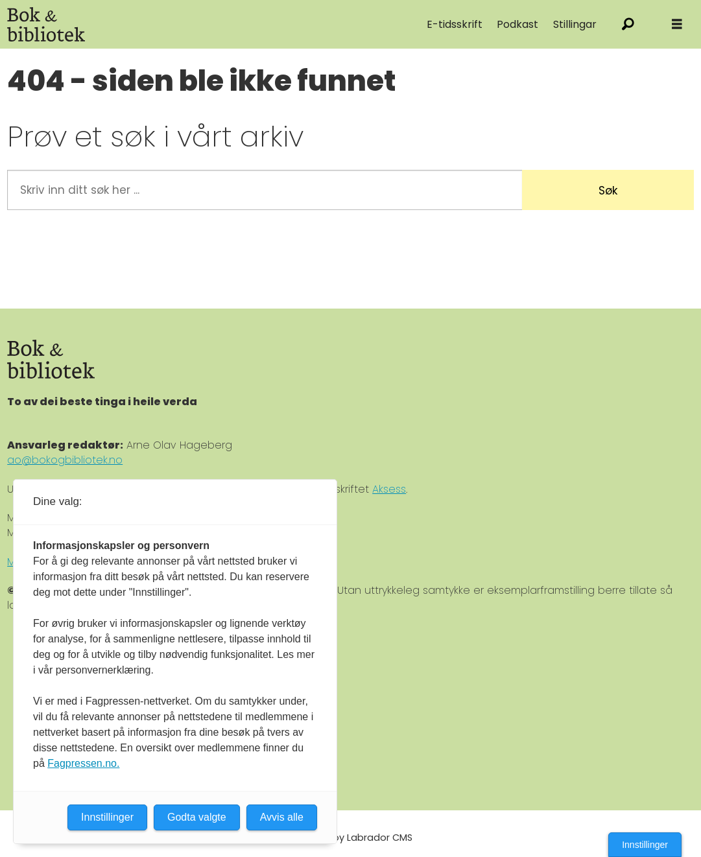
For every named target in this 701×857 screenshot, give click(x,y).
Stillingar (575, 24)
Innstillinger (645, 844)
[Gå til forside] (46, 24)
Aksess (389, 489)
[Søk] (628, 24)
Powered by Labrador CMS (350, 837)
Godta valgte (196, 817)
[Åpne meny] (677, 24)
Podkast (517, 24)
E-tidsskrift (454, 24)
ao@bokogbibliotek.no (65, 459)
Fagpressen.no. (83, 763)
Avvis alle (281, 817)
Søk (608, 190)
